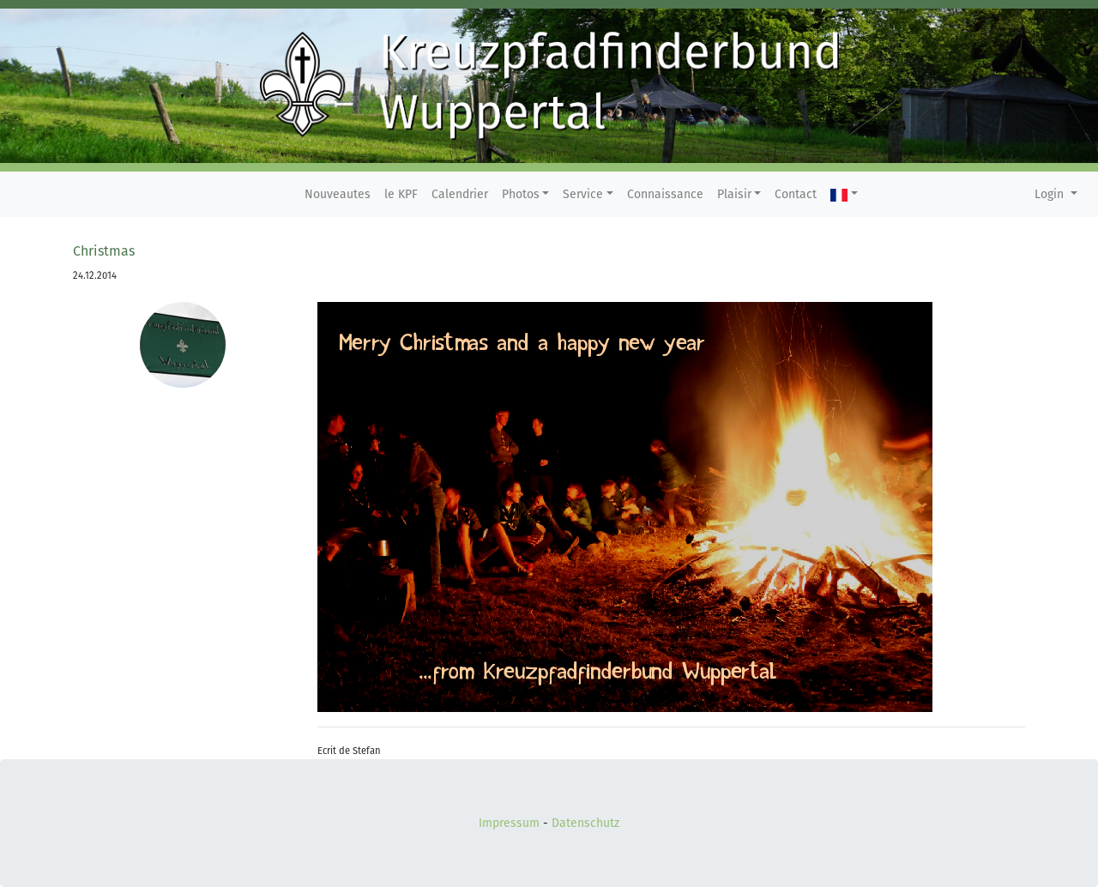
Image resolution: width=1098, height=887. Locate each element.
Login (1051, 194)
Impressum (509, 823)
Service (583, 194)
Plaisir (734, 194)
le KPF (401, 194)
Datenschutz (585, 823)
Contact (796, 194)
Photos (521, 194)
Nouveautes (338, 194)
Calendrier (459, 194)
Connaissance (665, 194)
